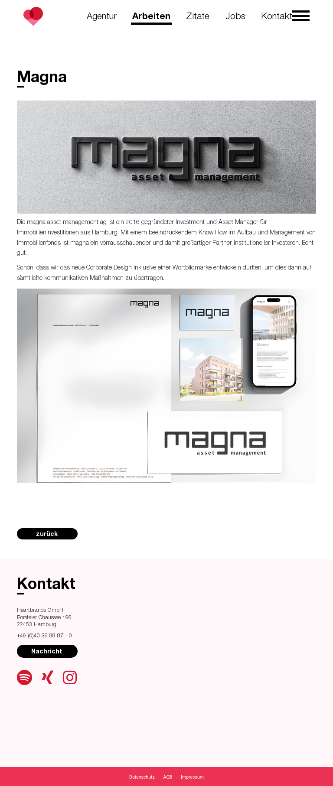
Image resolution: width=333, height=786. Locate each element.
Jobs (235, 17)
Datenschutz (142, 777)
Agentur (102, 17)
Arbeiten (151, 17)
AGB (168, 777)
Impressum (192, 777)
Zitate (197, 17)
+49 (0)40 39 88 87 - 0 (44, 636)
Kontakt (276, 17)
